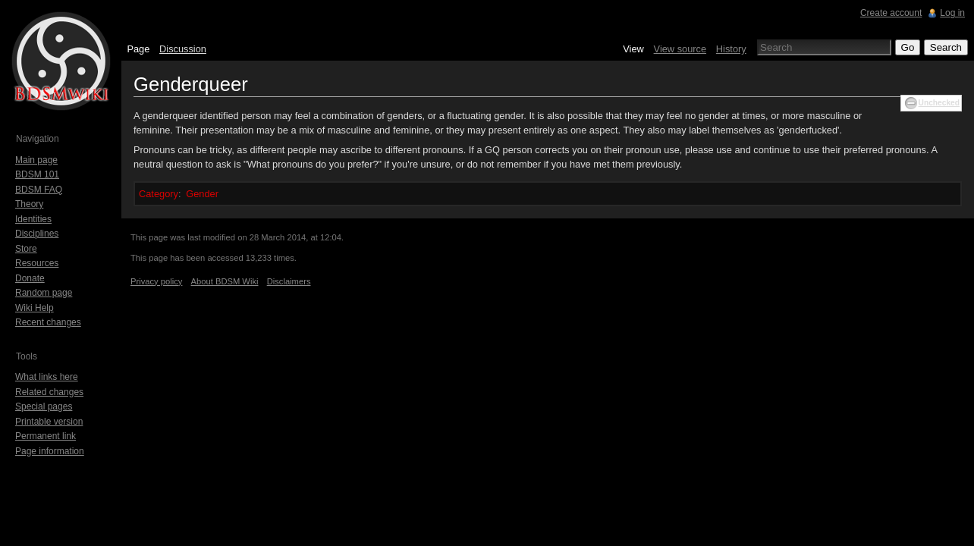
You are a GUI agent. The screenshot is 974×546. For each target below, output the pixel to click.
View (633, 49)
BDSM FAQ (38, 189)
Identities (33, 219)
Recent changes (48, 322)
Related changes (49, 392)
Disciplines (36, 233)
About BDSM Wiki (225, 281)
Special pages (43, 406)
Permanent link (45, 436)
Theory (29, 204)
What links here (46, 377)
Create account (891, 13)
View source (680, 49)
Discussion (182, 49)
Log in (952, 13)
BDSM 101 (37, 174)
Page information (49, 451)
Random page (43, 292)
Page (138, 49)
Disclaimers (289, 281)
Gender (202, 193)
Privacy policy (156, 281)
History (731, 49)
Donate (30, 278)
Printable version (49, 421)
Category (158, 193)
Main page (36, 160)
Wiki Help (34, 308)
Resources (36, 263)
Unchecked (939, 103)
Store (26, 248)
